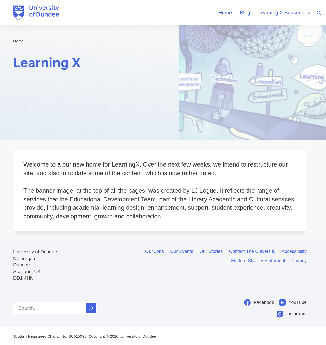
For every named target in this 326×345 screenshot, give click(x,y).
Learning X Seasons (284, 13)
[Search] (319, 13)
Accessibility (294, 251)
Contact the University (252, 251)
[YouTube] (293, 302)
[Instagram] (292, 314)
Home (225, 13)
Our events (181, 251)
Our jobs (154, 251)
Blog (245, 13)
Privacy (299, 260)
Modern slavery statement (258, 260)
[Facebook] (259, 302)
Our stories (211, 251)
